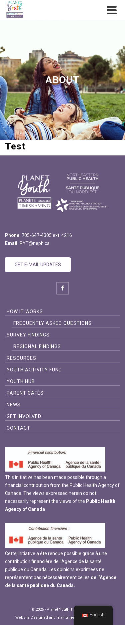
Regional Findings (37, 346)
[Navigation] (111, 10)
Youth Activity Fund (34, 369)
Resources (21, 358)
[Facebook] (62, 288)
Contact (18, 428)
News (14, 404)
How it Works (25, 311)
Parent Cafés (25, 393)
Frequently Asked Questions (52, 323)
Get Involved (24, 416)
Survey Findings (28, 334)
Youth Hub (21, 381)
